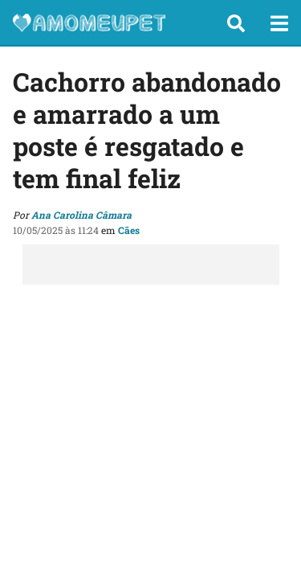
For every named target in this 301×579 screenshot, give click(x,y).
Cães (129, 230)
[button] (236, 23)
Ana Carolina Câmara (81, 214)
